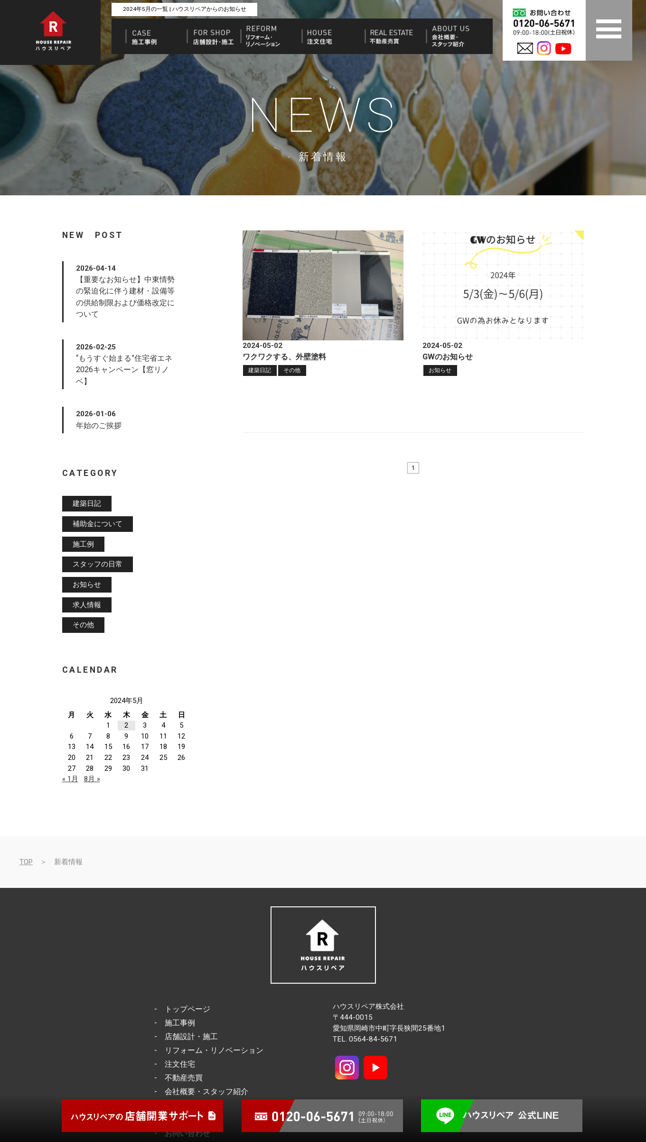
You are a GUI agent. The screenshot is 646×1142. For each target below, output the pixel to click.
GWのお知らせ (447, 356)
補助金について (97, 524)
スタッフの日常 (97, 564)
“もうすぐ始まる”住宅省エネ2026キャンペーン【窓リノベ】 (124, 370)
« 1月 (70, 779)
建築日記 (259, 370)
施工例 (83, 544)
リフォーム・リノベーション (214, 1050)
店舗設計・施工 (191, 1036)
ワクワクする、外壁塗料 (284, 356)
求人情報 (87, 605)
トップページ (187, 1009)
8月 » (92, 779)
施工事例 (180, 1022)
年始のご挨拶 (99, 425)
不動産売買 (184, 1077)
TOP (26, 862)
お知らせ (440, 370)
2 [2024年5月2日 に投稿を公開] (126, 725)
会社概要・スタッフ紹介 (206, 1091)
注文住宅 (180, 1064)
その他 (291, 370)
